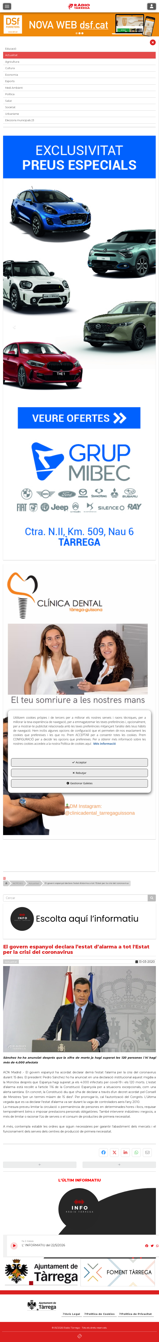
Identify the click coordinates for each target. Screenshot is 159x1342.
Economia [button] (11, 74)
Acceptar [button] (79, 762)
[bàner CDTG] (79, 699)
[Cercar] (152, 897)
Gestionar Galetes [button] (79, 783)
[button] (153, 43)
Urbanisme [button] (12, 113)
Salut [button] (8, 100)
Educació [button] (10, 48)
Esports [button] (9, 81)
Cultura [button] (10, 68)
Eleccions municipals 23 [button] (19, 120)
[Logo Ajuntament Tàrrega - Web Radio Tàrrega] (41, 1305)
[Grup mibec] (79, 346)
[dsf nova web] (79, 24)
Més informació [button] (104, 744)
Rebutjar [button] (80, 773)
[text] (75, 897)
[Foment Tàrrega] (118, 1272)
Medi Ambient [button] (14, 87)
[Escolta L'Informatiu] (79, 919)
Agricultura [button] (12, 61)
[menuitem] (71, 1314)
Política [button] (9, 94)
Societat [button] (10, 107)
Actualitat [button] (11, 55)
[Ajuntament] (41, 1272)
